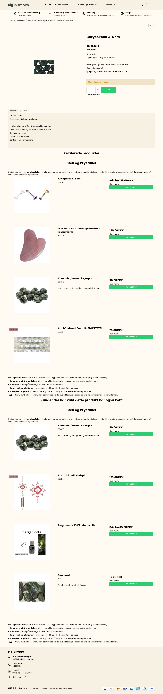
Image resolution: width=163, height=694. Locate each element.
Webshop (112, 5)
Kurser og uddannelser (88, 5)
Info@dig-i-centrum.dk (22, 673)
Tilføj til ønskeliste (94, 95)
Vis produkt (131, 187)
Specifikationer (25, 111)
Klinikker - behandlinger (58, 5)
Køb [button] (108, 89)
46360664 (16, 666)
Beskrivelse (13, 111)
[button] (149, 25)
